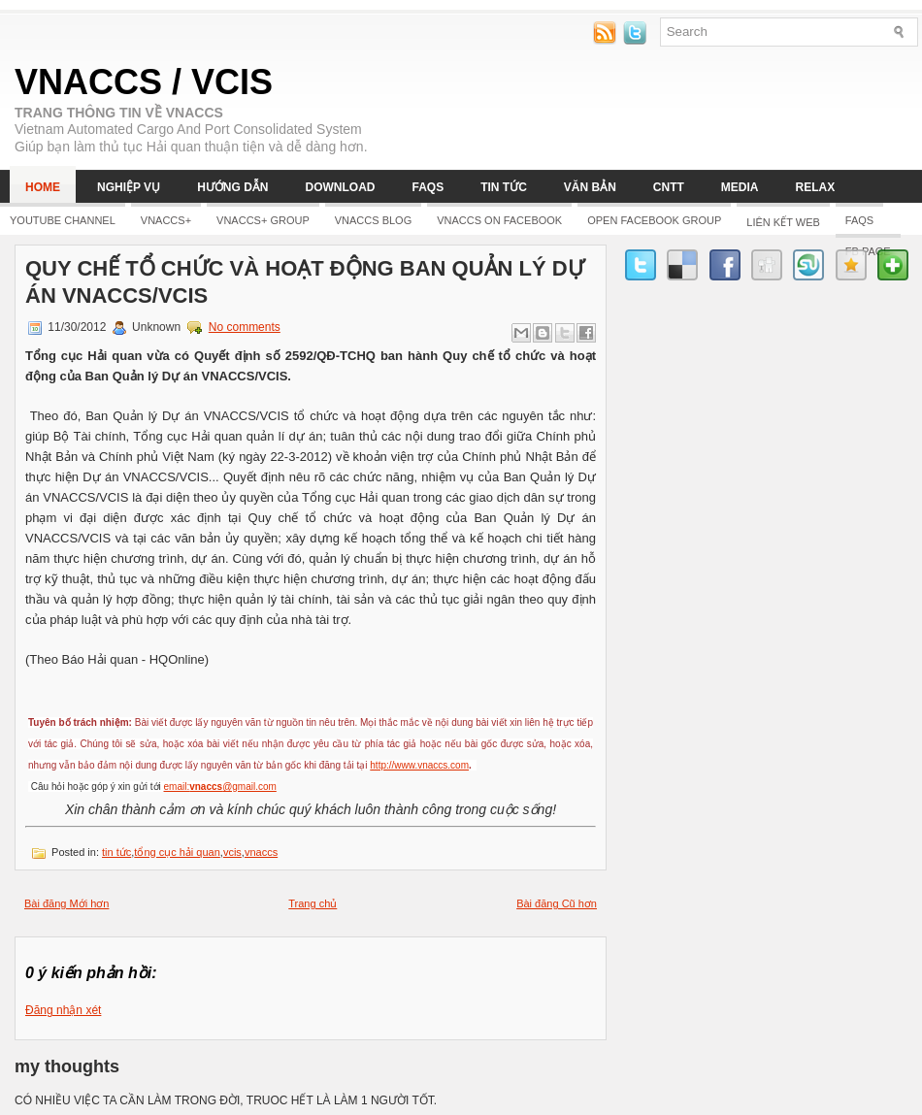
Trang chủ (312, 903)
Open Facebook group (654, 220)
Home (42, 187)
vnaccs (261, 852)
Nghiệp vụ (128, 187)
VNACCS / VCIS (144, 82)
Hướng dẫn (232, 187)
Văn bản (590, 187)
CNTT (668, 187)
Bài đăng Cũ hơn (556, 903)
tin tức (116, 852)
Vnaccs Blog (373, 220)
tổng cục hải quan (177, 852)
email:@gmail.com (220, 786)
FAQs (428, 187)
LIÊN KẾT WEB (782, 222)
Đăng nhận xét (63, 1010)
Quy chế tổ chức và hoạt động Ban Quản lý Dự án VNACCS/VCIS (304, 282)
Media (740, 187)
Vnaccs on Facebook (499, 220)
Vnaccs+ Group (263, 220)
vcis (232, 852)
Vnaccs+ (166, 220)
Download (340, 187)
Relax (816, 187)
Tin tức (503, 187)
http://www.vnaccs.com (419, 765)
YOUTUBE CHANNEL (62, 220)
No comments (244, 327)
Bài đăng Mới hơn (66, 903)
